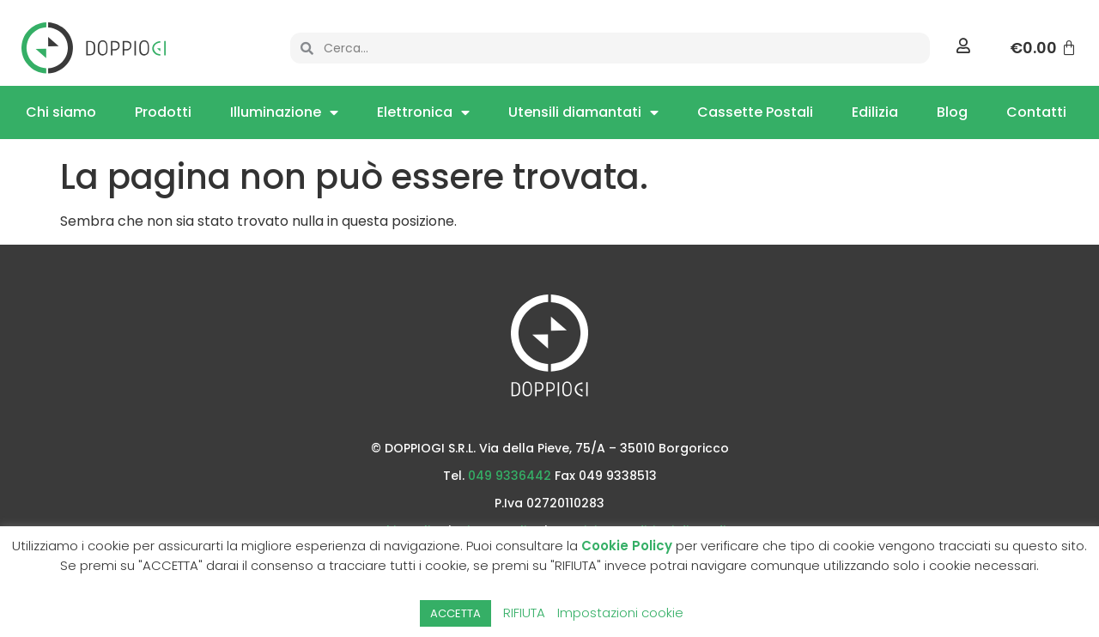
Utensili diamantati (583, 112)
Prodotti (163, 112)
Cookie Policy (626, 546)
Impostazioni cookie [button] (620, 613)
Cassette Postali (755, 112)
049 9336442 (509, 475)
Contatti (1036, 112)
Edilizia (875, 112)
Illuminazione (284, 112)
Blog (952, 112)
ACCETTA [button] (455, 613)
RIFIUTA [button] (524, 613)
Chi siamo (61, 112)
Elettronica (423, 112)
